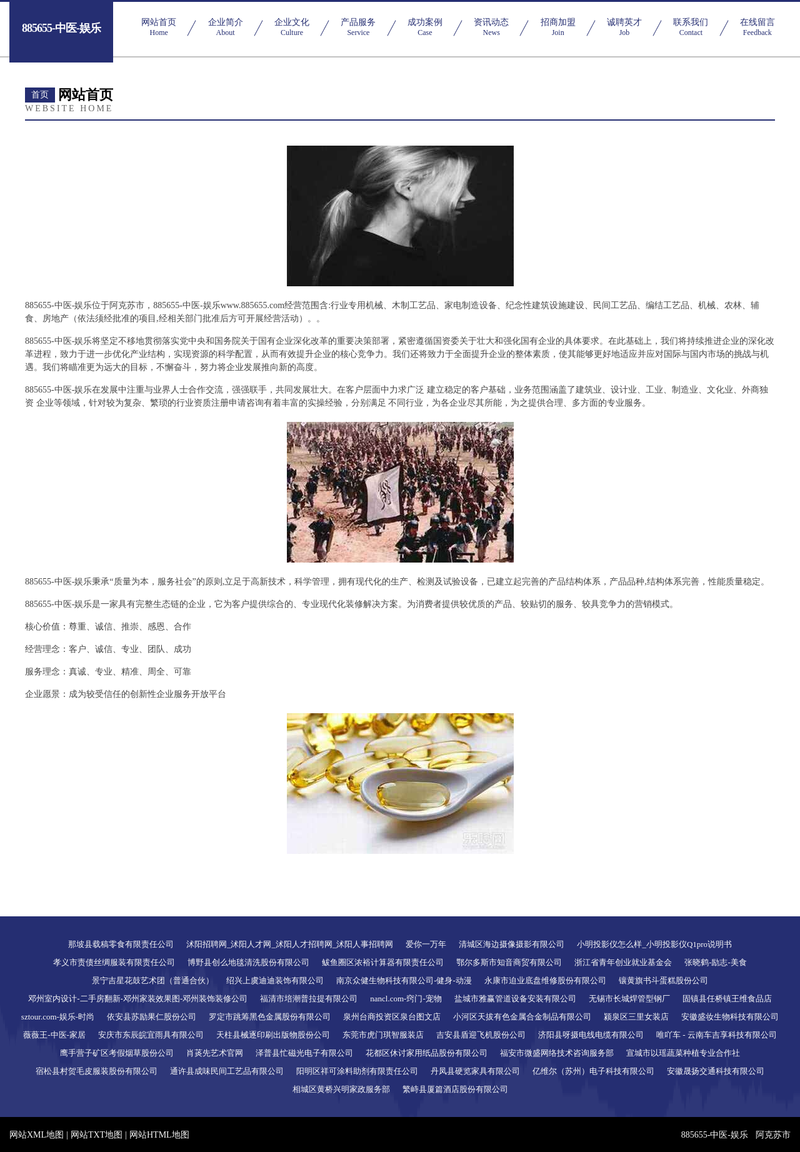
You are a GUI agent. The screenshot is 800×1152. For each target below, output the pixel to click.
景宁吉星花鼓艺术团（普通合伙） (153, 980)
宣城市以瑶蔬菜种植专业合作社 (683, 1053)
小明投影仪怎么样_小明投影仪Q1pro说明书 (654, 944)
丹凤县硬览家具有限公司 (475, 1071)
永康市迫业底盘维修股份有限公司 (545, 980)
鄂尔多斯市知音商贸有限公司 (509, 962)
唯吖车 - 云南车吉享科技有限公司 (716, 1035)
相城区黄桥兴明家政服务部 (341, 1089)
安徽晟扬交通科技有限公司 (715, 1071)
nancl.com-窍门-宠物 (405, 998)
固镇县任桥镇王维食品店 (727, 998)
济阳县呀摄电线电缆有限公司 (591, 1035)
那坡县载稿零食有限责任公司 (121, 944)
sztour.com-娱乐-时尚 (57, 1017)
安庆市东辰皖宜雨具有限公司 (151, 1035)
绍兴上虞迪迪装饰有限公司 (275, 980)
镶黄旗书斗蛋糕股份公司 (663, 980)
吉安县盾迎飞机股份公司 (481, 1035)
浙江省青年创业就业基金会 (623, 962)
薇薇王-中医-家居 (54, 1035)
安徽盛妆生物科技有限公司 (730, 1017)
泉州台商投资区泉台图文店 (392, 1017)
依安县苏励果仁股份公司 (151, 1017)
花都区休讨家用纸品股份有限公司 (427, 1053)
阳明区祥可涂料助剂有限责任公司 (357, 1071)
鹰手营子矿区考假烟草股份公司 (117, 1053)
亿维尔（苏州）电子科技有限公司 (593, 1071)
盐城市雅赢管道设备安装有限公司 (515, 998)
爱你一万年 (426, 944)
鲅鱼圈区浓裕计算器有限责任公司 (383, 962)
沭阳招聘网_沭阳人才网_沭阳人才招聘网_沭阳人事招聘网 (290, 944)
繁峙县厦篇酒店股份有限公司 (455, 1089)
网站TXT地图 (96, 1134)
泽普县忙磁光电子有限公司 (304, 1053)
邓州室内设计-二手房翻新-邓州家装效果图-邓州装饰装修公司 (138, 998)
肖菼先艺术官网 (214, 1053)
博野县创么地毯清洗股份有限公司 (248, 962)
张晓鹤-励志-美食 (715, 962)
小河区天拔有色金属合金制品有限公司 (522, 1017)
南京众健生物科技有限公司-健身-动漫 (404, 980)
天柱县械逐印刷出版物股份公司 (273, 1035)
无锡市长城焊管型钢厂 (629, 998)
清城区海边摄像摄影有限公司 (511, 944)
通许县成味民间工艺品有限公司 (227, 1071)
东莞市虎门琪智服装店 (383, 1035)
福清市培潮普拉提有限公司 (309, 998)
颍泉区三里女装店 (636, 1017)
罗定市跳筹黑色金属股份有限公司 (270, 1017)
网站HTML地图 (159, 1134)
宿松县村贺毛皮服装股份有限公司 (97, 1071)
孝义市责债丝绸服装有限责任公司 (114, 962)
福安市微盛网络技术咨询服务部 (557, 1053)
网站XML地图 (36, 1134)
